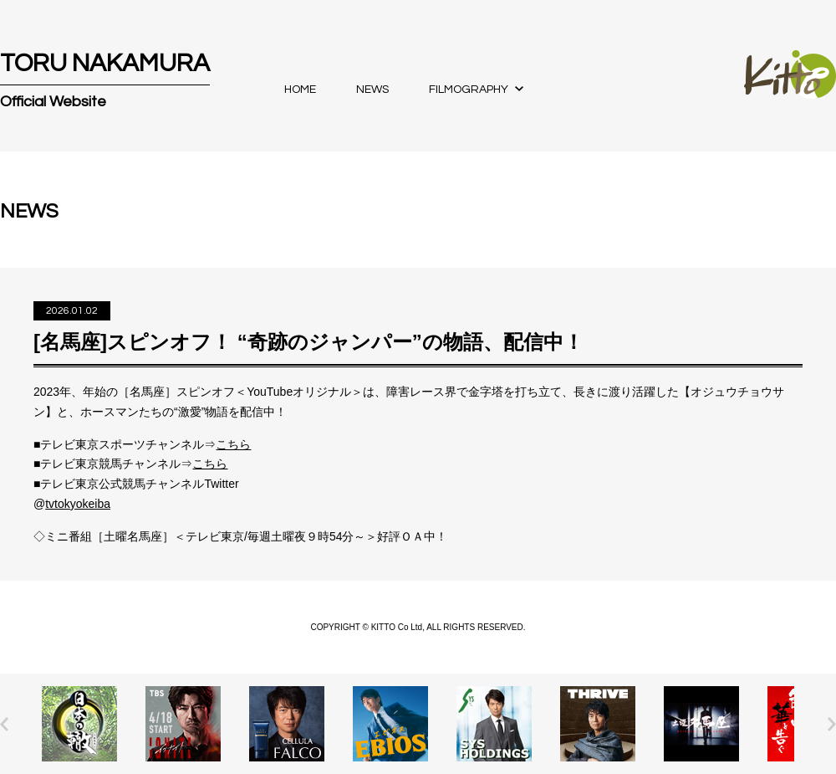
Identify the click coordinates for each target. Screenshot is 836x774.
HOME (300, 89)
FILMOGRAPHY (468, 89)
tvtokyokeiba (77, 503)
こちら (233, 444)
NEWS (372, 89)
